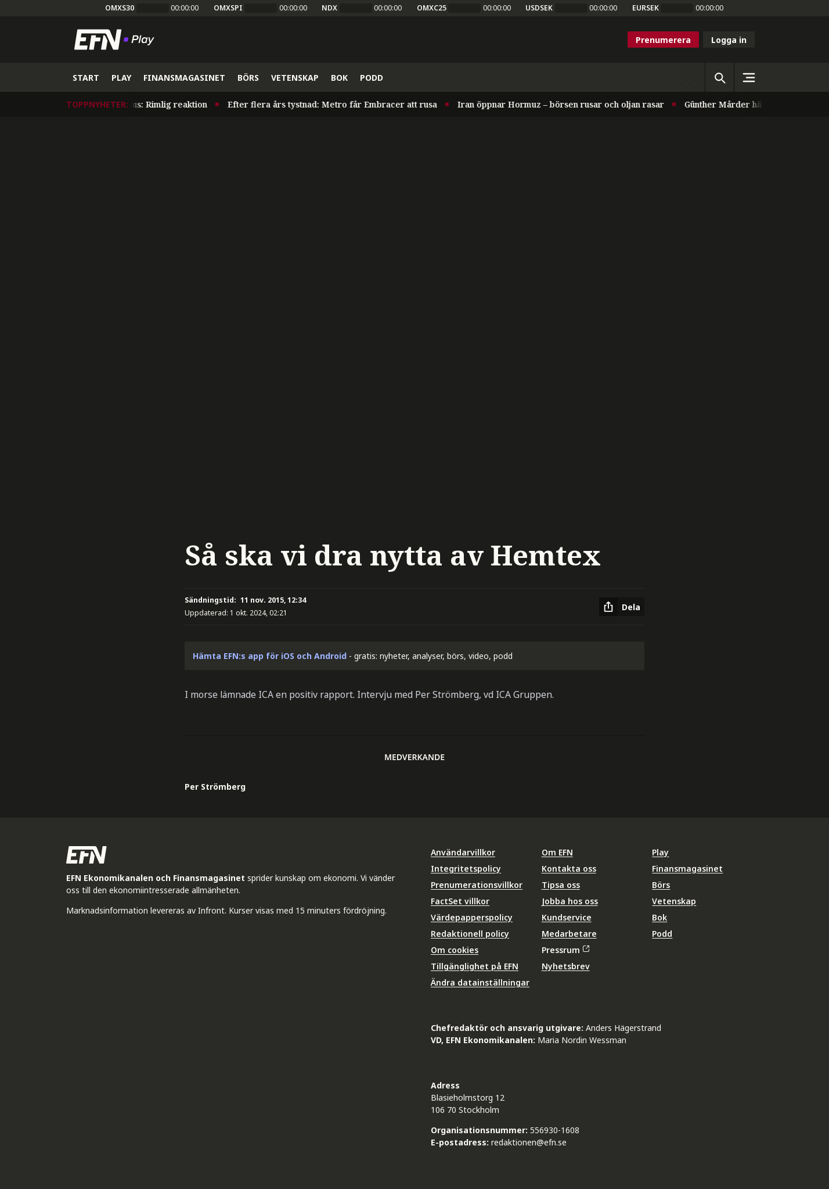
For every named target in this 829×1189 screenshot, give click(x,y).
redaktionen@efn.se (529, 1142)
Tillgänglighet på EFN (474, 966)
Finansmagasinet (687, 868)
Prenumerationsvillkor (476, 884)
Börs (661, 884)
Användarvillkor (463, 852)
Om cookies (454, 949)
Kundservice (567, 917)
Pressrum (565, 949)
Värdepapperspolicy (472, 917)
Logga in (729, 39)
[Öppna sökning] (719, 77)
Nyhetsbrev (566, 966)
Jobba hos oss (570, 901)
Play (660, 852)
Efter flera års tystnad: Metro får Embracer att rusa (336, 104)
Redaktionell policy (470, 933)
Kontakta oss (569, 868)
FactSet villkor (460, 901)
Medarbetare (569, 933)
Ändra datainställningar (480, 982)
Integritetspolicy (466, 868)
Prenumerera (663, 39)
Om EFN (557, 852)
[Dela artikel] (621, 606)
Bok (659, 917)
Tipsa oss (561, 884)
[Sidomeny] (748, 77)
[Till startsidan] (116, 39)
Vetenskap (674, 901)
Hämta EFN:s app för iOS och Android (270, 655)
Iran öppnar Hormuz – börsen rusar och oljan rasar (565, 104)
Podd (662, 933)
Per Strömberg (215, 786)
